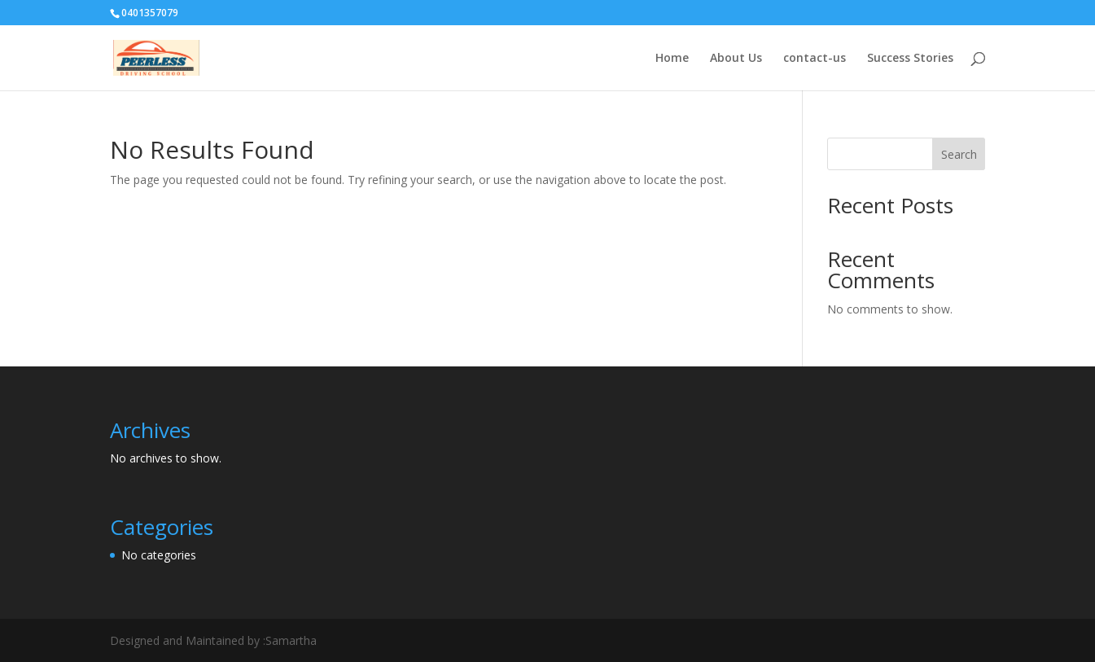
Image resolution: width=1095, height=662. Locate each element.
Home (672, 58)
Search (959, 154)
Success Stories (910, 58)
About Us (736, 58)
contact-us (814, 58)
